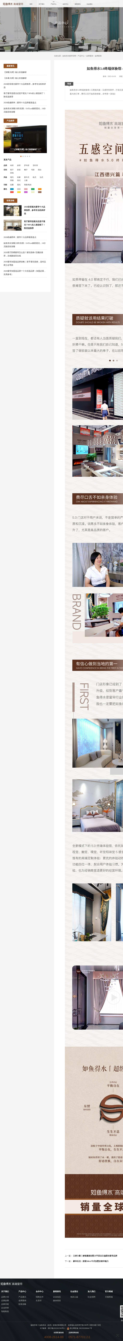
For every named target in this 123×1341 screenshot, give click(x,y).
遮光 (19, 185)
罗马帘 (26, 165)
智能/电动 (27, 185)
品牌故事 (5, 1301)
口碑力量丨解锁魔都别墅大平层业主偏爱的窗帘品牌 (95, 1256)
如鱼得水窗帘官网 (69, 56)
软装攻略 (22, 1304)
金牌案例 (89, 56)
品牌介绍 (5, 1297)
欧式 (34, 177)
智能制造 (5, 1311)
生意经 (39, 1301)
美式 (19, 180)
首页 (31, 4)
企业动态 (57, 1297)
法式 (41, 177)
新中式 (26, 177)
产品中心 (53, 4)
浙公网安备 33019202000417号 (79, 1328)
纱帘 (19, 165)
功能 (5, 185)
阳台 (39, 170)
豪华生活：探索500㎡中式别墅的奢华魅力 (91, 1261)
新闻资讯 (77, 4)
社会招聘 (91, 1297)
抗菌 (12, 185)
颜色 (5, 189)
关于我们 (41, 4)
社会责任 (89, 4)
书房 (32, 170)
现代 (12, 177)
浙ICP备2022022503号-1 (56, 1328)
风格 (5, 177)
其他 (12, 173)
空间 (5, 170)
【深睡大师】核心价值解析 (15, 72)
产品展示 (22, 1297)
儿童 (26, 180)
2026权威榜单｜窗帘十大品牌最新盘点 (20, 103)
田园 (12, 180)
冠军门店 (73, 9)
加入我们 (49, 9)
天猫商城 (109, 1297)
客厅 (12, 170)
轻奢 (19, 177)
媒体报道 (57, 1301)
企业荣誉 (5, 1308)
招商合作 (39, 1297)
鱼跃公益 (74, 1297)
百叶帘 (35, 165)
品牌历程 (5, 1304)
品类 (5, 165)
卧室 (19, 170)
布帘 (12, 165)
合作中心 (65, 4)
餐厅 (26, 170)
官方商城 (61, 9)
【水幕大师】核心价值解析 (15, 78)
